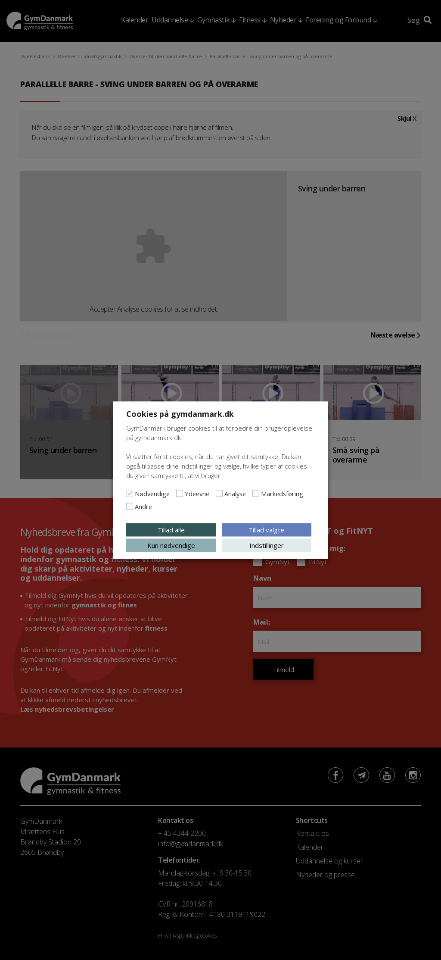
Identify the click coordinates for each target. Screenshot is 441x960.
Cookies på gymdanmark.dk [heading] (180, 413)
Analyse (235, 493)
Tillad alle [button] (171, 529)
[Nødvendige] (129, 493)
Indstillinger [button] (266, 545)
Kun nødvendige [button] (171, 545)
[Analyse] (219, 493)
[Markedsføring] (255, 493)
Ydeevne (197, 493)
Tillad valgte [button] (266, 529)
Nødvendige (152, 493)
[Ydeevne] (179, 493)
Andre (143, 506)
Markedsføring (282, 493)
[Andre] (129, 506)
